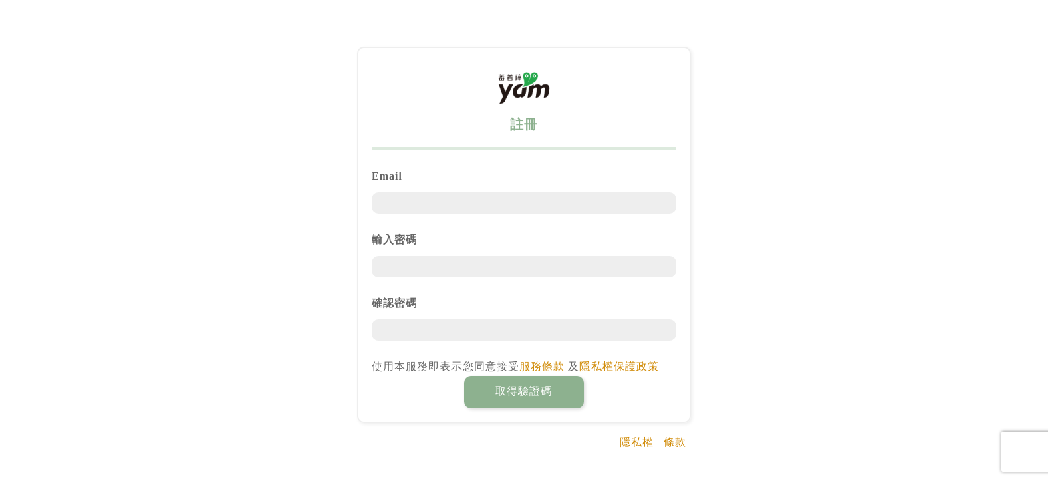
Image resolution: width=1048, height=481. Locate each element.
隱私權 (637, 442)
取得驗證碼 (523, 391)
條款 (675, 442)
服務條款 (542, 366)
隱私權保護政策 (619, 366)
